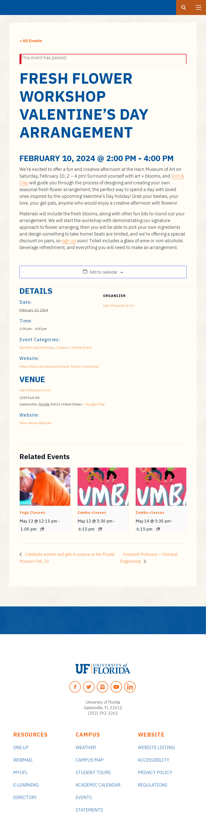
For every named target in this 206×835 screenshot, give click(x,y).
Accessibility (153, 760)
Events (84, 797)
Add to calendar (103, 272)
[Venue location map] (160, 409)
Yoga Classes (32, 512)
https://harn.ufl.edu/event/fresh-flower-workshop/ (59, 366)
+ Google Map (94, 404)
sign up (69, 241)
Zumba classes (92, 512)
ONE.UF (21, 747)
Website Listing (156, 747)
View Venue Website (35, 423)
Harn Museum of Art (118, 305)
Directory (25, 797)
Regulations (152, 785)
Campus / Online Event (74, 347)
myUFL (20, 772)
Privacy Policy (155, 772)
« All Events (30, 40)
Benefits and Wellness (37, 347)
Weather (86, 747)
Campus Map (89, 760)
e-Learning (26, 785)
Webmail (23, 760)
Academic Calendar (98, 785)
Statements (89, 810)
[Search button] (183, 7)
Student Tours (93, 772)
